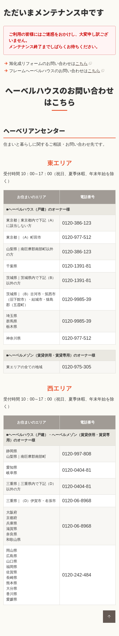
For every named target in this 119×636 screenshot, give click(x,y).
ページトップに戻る (109, 616)
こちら (81, 63)
